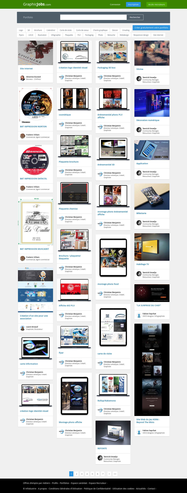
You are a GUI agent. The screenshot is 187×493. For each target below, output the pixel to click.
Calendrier (51, 30)
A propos (42, 488)
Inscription (133, 4)
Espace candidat (79, 483)
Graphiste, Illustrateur (31, 328)
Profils (55, 483)
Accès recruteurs (156, 4)
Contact (151, 488)
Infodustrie (30, 488)
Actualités (141, 488)
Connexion (115, 4)
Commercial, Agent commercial (34, 136)
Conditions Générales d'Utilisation (65, 488)
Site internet (158, 35)
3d (29, 30)
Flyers (21, 35)
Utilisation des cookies (123, 488)
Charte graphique (100, 30)
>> (115, 473)
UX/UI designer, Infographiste (150, 315)
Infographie (55, 35)
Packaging (89, 35)
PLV (79, 35)
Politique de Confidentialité (97, 488)
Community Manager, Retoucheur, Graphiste (109, 458)
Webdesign (124, 35)
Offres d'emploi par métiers (36, 483)
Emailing (125, 30)
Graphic (37, 4)
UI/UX (30, 35)
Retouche (111, 35)
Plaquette (69, 35)
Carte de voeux (82, 30)
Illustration (42, 35)
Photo (100, 35)
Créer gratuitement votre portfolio (151, 27)
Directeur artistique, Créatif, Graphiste (33, 374)
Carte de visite (66, 30)
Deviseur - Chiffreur (30, 78)
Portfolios (64, 483)
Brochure (38, 30)
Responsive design (141, 35)
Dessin (115, 30)
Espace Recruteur (97, 483)
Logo (21, 30)
